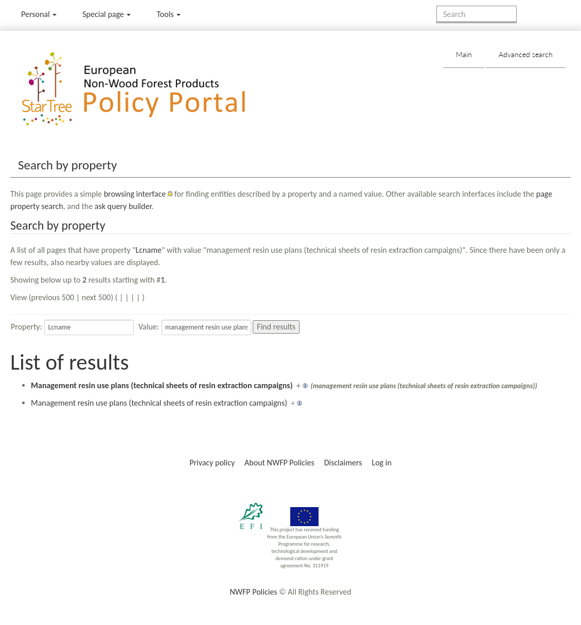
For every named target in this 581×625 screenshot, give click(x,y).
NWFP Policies (253, 592)
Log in (381, 462)
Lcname (149, 250)
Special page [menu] (106, 14)
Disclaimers (343, 462)
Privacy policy (212, 462)
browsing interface (135, 194)
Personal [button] (39, 14)
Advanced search (526, 54)
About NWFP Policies (279, 462)
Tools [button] (168, 14)
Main (464, 54)
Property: (26, 327)
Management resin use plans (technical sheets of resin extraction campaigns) (162, 385)
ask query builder (123, 206)
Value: (148, 327)
